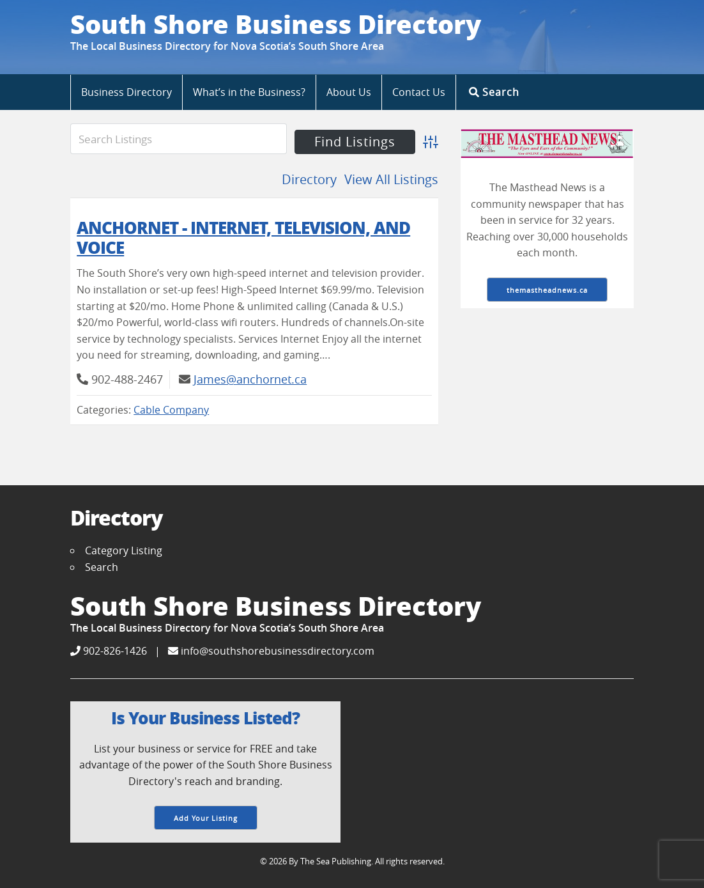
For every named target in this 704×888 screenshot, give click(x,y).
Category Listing (123, 550)
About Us (348, 92)
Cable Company (171, 410)
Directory (309, 179)
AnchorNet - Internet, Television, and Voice (243, 237)
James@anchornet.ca (250, 379)
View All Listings (391, 179)
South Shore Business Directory (275, 23)
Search (494, 91)
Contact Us (418, 92)
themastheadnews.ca (547, 290)
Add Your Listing (206, 818)
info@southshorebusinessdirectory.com (271, 651)
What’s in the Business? (249, 92)
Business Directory (126, 92)
